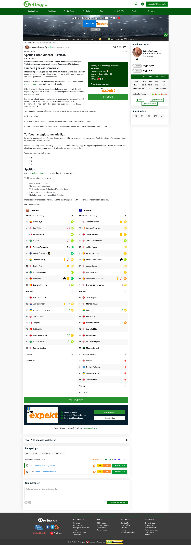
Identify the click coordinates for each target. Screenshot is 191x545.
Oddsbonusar (101, 523)
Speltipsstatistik (149, 104)
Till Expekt (108, 96)
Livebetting (77, 534)
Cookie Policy (150, 532)
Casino (151, 11)
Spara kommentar (117, 502)
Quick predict (58, 453)
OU (142, 116)
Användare (46, 453)
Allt (27, 453)
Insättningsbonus (103, 525)
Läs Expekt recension (101, 84)
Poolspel (136, 11)
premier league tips (35, 173)
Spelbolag (87, 11)
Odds (103, 11)
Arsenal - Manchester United (45, 471)
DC (149, 116)
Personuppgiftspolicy (152, 530)
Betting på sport (126, 525)
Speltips (52, 11)
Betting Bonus (69, 11)
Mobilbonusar (101, 528)
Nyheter (123, 530)
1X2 (135, 116)
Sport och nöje (34, 11)
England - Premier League (84, 39)
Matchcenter (95, 29)
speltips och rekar (90, 428)
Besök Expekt (109, 412)
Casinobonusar (102, 530)
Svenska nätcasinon (128, 532)
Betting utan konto (79, 532)
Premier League (30, 84)
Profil (139, 100)
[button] (72, 215)
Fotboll (72, 39)
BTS (155, 116)
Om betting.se (150, 523)
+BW (166, 35)
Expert (35, 453)
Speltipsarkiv (156, 100)
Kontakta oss (149, 525)
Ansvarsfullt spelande (95, 542)
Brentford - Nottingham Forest (46, 465)
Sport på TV (118, 11)
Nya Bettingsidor (78, 525)
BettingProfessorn (140, 94)
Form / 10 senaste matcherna (40, 440)
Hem (26, 42)
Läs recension (109, 418)
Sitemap (148, 534)
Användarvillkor (150, 528)
